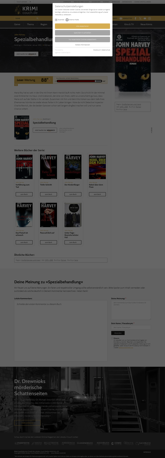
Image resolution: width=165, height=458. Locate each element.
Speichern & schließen (82, 32)
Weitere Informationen (82, 45)
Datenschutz (106, 50)
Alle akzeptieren (82, 26)
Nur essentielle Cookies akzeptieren (82, 39)
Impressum (97, 50)
